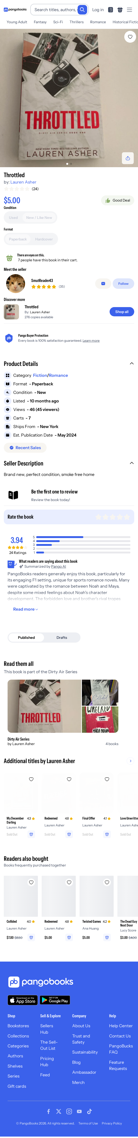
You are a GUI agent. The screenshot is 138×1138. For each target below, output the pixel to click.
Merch (78, 1082)
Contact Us (120, 1035)
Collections (18, 1035)
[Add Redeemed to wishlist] (69, 779)
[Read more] (26, 609)
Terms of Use (88, 1123)
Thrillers (77, 22)
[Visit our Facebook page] (48, 1111)
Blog (76, 1062)
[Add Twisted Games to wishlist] (107, 882)
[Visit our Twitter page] (59, 1111)
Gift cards (17, 1086)
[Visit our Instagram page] (69, 1111)
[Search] (82, 9)
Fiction (40, 375)
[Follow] (123, 283)
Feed (45, 1074)
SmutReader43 (42, 280)
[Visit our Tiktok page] (89, 1111)
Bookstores (18, 1025)
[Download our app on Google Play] (55, 999)
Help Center (121, 1025)
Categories (18, 1045)
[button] (69, 364)
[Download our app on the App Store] (23, 1000)
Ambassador (84, 1072)
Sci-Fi (58, 22)
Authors (15, 1055)
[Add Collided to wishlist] (31, 882)
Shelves (15, 1066)
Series (13, 1075)
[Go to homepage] (15, 10)
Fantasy (40, 22)
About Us (81, 1025)
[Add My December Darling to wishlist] (31, 779)
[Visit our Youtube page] (79, 1111)
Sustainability (85, 1052)
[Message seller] (103, 283)
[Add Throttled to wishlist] (130, 37)
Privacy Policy (112, 1123)
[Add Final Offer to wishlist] (107, 779)
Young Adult (17, 22)
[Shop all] (122, 311)
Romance (98, 22)
